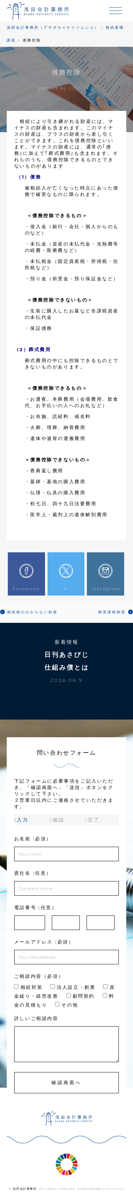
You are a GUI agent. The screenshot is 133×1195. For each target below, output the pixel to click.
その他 (66, 1005)
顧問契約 (80, 996)
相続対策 (28, 987)
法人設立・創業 (72, 987)
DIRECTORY (113, 1188)
